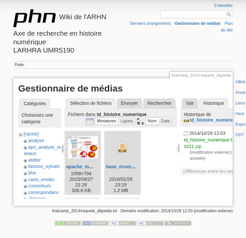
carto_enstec (41, 179)
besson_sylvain (44, 166)
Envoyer (129, 103)
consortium (39, 185)
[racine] (31, 134)
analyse (36, 140)
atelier (34, 160)
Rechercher (159, 103)
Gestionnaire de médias (198, 23)
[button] (107, 121)
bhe (32, 173)
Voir (190, 103)
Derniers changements (150, 23)
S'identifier (223, 5)
